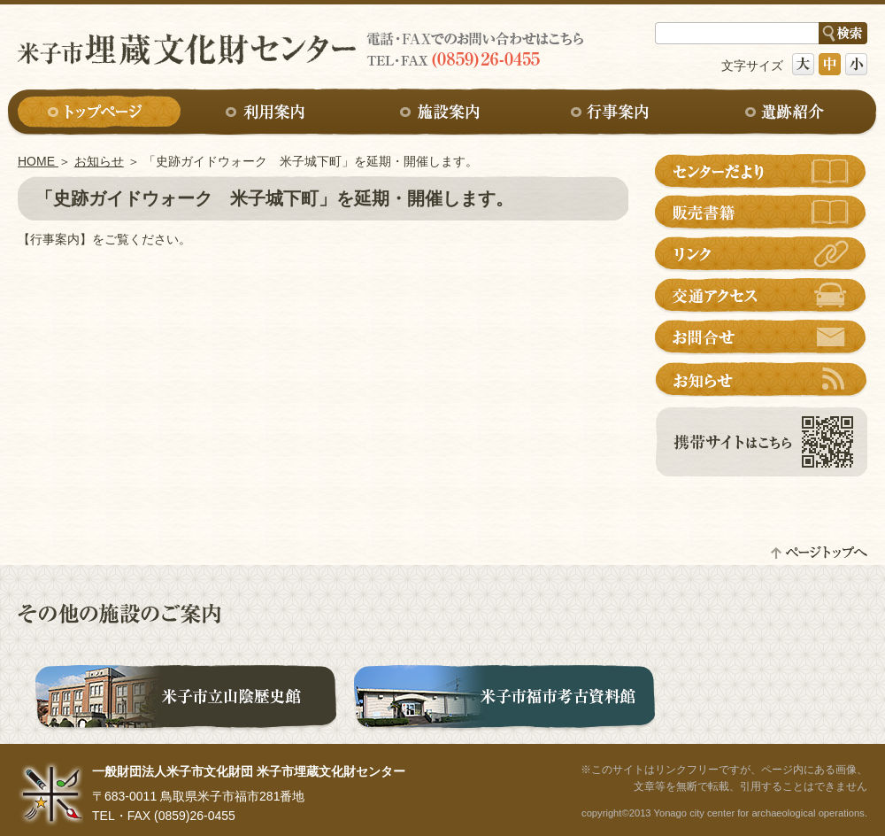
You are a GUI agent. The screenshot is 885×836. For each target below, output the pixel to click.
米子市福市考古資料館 (504, 700)
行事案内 (614, 113)
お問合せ (761, 337)
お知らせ (99, 161)
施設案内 (442, 113)
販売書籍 (761, 212)
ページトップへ (818, 552)
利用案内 (270, 113)
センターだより (761, 171)
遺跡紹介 (785, 113)
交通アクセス (761, 296)
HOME (38, 161)
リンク (761, 254)
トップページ (99, 113)
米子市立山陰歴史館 (185, 700)
